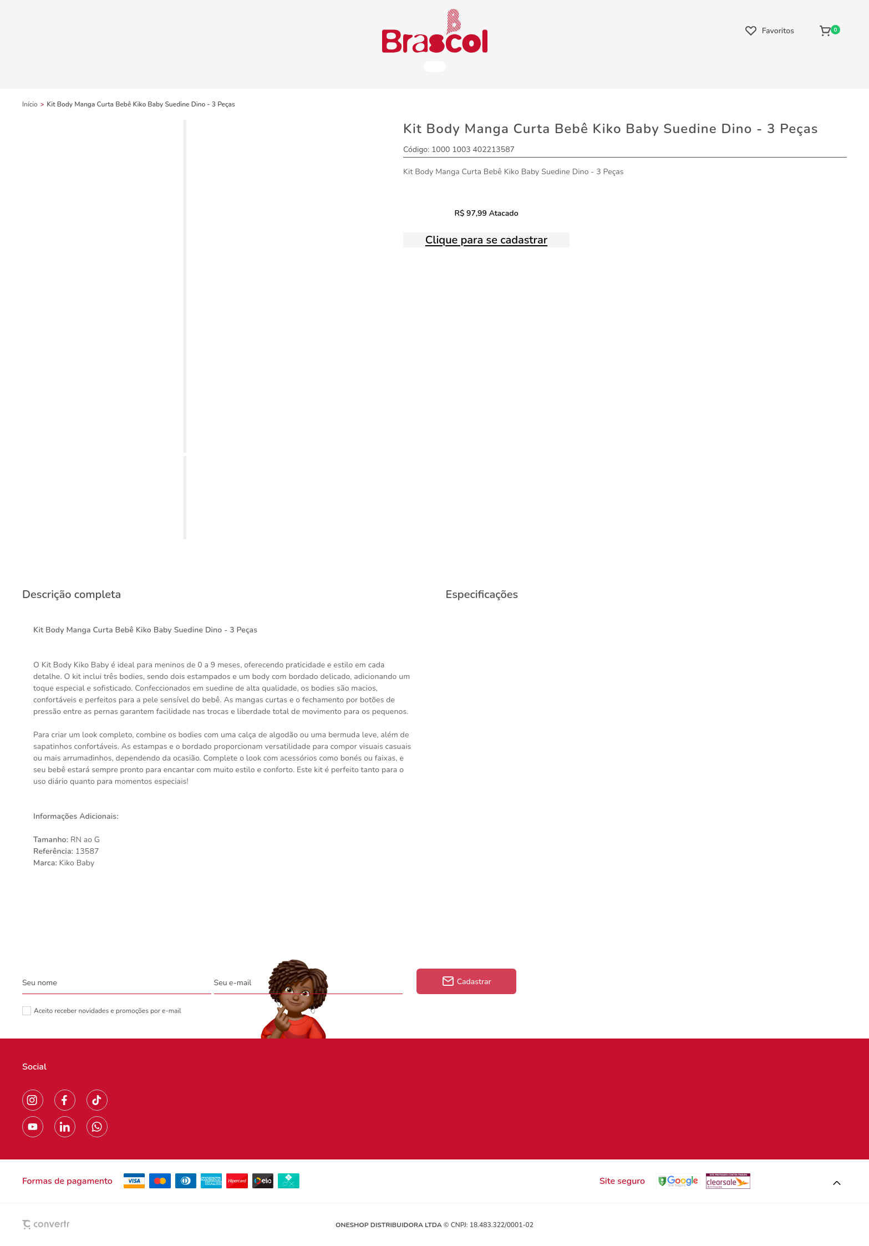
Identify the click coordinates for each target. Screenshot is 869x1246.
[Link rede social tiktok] (97, 1100)
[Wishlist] (770, 30)
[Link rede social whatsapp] (97, 1126)
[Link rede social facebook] (64, 1100)
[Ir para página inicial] (30, 104)
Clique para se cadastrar (486, 239)
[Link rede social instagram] (32, 1100)
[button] (837, 1183)
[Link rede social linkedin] (64, 1126)
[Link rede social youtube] (32, 1126)
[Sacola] (830, 30)
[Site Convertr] (71, 1224)
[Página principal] (434, 30)
